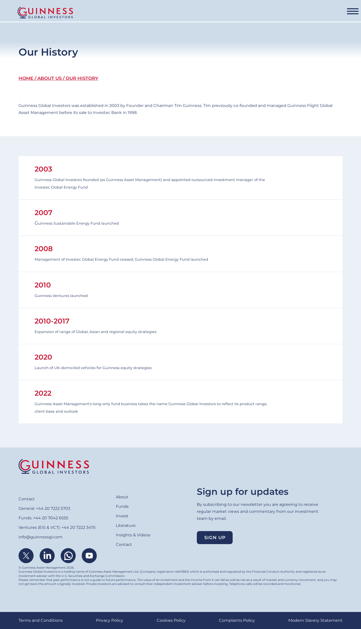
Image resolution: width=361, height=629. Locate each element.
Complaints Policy (237, 620)
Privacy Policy (109, 620)
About (104, 13)
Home (26, 78)
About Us (49, 78)
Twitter (26, 555)
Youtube (89, 555)
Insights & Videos (263, 13)
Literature (219, 13)
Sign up (215, 537)
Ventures (159, 13)
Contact (311, 13)
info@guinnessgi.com (40, 537)
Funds (130, 13)
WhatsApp (68, 555)
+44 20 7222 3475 (78, 527)
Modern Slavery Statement (315, 620)
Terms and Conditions (41, 620)
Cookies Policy (171, 620)
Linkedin (47, 555)
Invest (189, 13)
